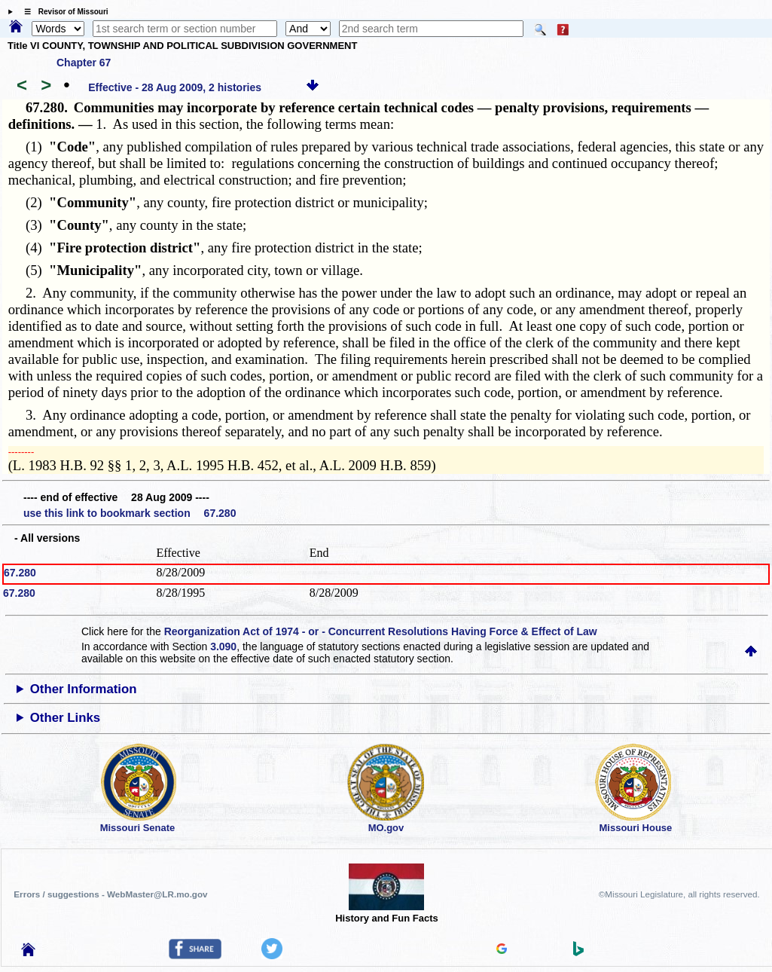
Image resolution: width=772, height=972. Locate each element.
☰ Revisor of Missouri (62, 12)
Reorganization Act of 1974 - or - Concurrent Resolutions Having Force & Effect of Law (380, 631)
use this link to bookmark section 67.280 (129, 513)
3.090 (223, 646)
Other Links (65, 718)
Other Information (83, 689)
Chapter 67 (83, 63)
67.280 (20, 573)
